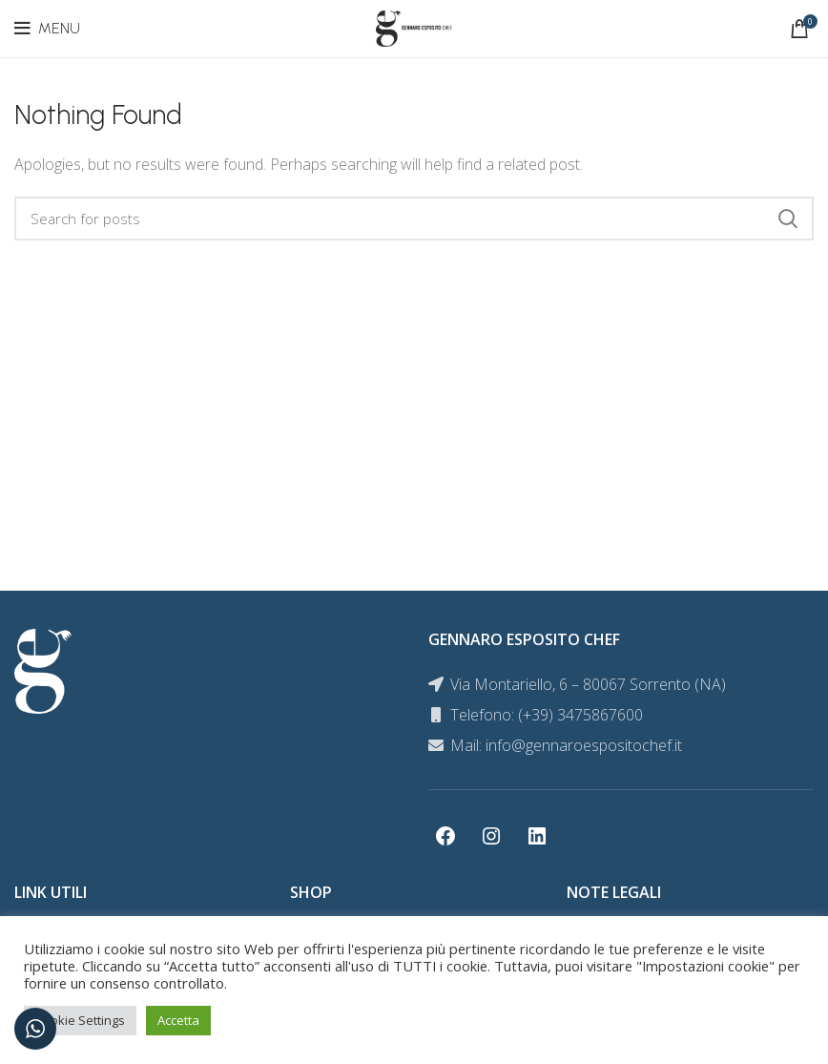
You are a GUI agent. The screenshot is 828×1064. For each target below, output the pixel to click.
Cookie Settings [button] (80, 1020)
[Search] (414, 218)
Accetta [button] (178, 1020)
